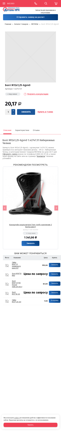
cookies (16, 418)
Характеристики (22, 130)
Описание (7, 130)
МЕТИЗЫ (34, 24)
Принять (31, 425)
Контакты (41, 156)
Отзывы (36, 130)
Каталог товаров (21, 24)
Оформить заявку (10, 154)
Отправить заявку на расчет (31, 17)
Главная (8, 24)
